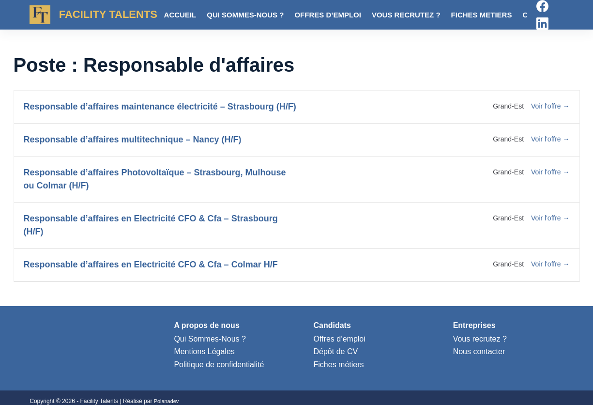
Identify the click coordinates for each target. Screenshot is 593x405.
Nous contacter (479, 351)
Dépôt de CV (336, 351)
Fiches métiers (339, 364)
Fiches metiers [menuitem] (481, 15)
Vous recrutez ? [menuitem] (406, 15)
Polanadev (168, 401)
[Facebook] (542, 6)
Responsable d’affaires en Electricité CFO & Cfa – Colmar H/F (151, 264)
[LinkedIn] (542, 23)
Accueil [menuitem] (180, 15)
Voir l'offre (550, 106)
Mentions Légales (204, 351)
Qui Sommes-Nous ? (210, 339)
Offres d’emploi (339, 339)
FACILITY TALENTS (108, 14)
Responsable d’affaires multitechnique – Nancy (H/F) (133, 139)
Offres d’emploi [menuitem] (327, 15)
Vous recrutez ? (480, 339)
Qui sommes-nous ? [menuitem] (245, 15)
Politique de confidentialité (219, 364)
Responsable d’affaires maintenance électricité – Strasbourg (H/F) (160, 106)
